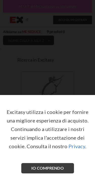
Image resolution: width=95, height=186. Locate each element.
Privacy (76, 146)
